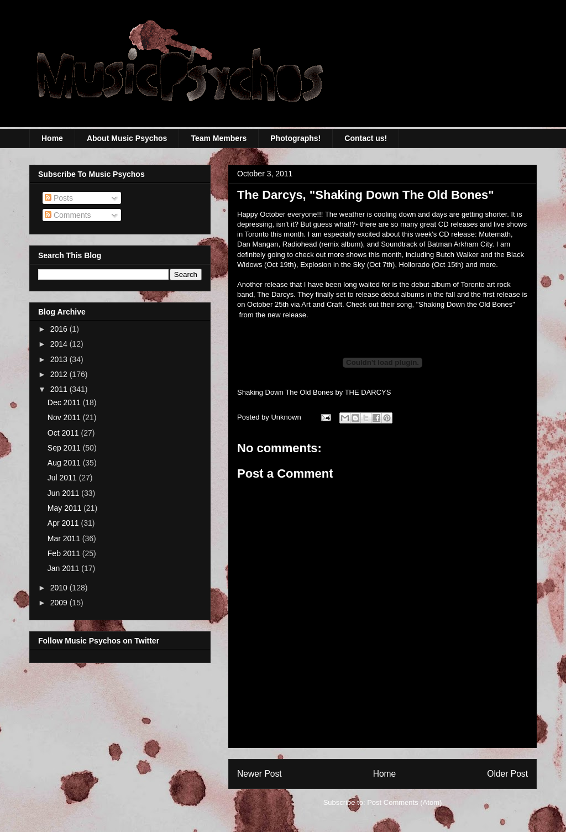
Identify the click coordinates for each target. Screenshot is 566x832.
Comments (68, 215)
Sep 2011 (65, 447)
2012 (60, 374)
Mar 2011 (65, 538)
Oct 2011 (64, 432)
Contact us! (365, 138)
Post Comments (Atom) (404, 802)
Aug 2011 (65, 462)
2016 (60, 329)
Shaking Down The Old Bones (285, 392)
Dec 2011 (65, 402)
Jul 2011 (63, 477)
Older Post (507, 773)
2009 (60, 602)
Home (52, 138)
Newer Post (259, 773)
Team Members (219, 138)
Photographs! (295, 138)
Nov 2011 (65, 417)
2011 (60, 389)
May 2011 (65, 508)
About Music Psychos (127, 138)
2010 (60, 587)
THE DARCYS (368, 392)
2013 (60, 359)
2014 (60, 343)
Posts (59, 197)
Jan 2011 (65, 568)
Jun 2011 (65, 493)
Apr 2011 (64, 523)
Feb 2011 (65, 553)
